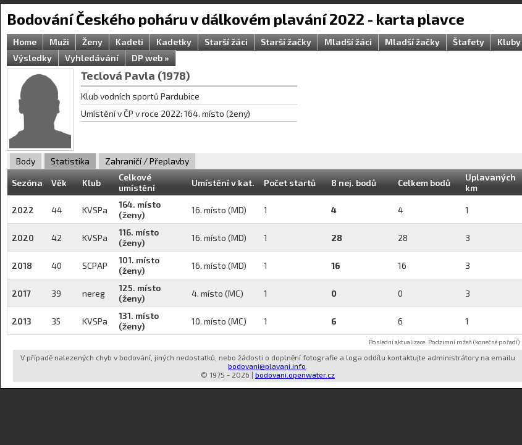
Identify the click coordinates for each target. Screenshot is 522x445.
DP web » (150, 58)
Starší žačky (286, 41)
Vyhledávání (92, 58)
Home (24, 41)
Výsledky (32, 58)
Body (25, 161)
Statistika (70, 161)
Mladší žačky (412, 41)
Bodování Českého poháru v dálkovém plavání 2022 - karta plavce (236, 19)
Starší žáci (226, 41)
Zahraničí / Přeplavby (147, 161)
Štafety (468, 41)
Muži (59, 41)
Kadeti (129, 41)
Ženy (92, 41)
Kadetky (174, 41)
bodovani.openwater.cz (295, 374)
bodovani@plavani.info (267, 366)
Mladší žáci (348, 41)
